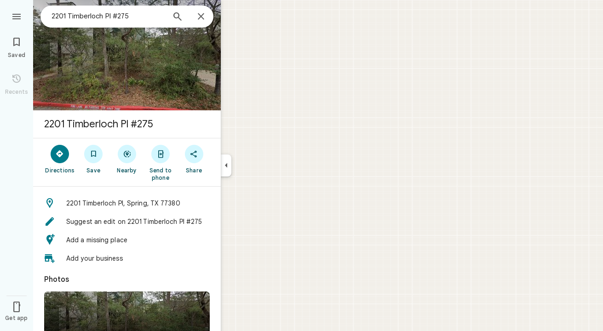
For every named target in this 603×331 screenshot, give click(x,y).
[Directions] (60, 158)
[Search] (178, 17)
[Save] (93, 158)
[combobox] (108, 16)
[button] (127, 203)
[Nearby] (127, 158)
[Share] (194, 158)
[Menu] (16, 15)
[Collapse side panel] (226, 165)
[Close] (201, 17)
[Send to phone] (160, 162)
